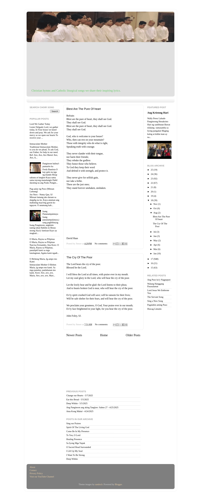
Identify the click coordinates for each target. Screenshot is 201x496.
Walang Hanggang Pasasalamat (155, 285)
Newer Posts (74, 335)
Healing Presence (74, 439)
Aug (155, 212)
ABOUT (45, 100)
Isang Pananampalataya (50, 212)
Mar (155, 249)
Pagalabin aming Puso (157, 305)
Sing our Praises (73, 423)
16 (152, 263)
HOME (32, 100)
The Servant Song (155, 297)
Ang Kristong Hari (158, 112)
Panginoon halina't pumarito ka (50, 164)
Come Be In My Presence (77, 431)
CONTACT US (61, 100)
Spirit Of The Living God (77, 427)
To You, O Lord (73, 435)
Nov (155, 204)
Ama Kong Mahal (74, 411)
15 (152, 267)
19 (152, 196)
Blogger (118, 484)
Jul (155, 232)
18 (152, 200)
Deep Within (72, 403)
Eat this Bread (72, 399)
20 (152, 191)
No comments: (101, 243)
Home (104, 335)
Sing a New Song (155, 301)
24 (152, 174)
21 (152, 187)
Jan (155, 253)
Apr (155, 245)
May (155, 240)
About (32, 467)
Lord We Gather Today (40, 124)
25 (152, 169)
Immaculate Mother (38, 144)
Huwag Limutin (154, 309)
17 (152, 259)
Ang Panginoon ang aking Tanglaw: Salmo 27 (87, 407)
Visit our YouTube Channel (42, 476)
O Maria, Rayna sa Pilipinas (42, 239)
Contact (33, 470)
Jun (155, 236)
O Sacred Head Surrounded (78, 447)
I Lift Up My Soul (74, 451)
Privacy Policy (36, 473)
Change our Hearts (74, 395)
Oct (155, 208)
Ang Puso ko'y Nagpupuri (159, 279)
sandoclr (98, 484)
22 (152, 183)
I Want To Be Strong (75, 455)
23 (152, 178)
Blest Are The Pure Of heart (84, 108)
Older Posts (133, 335)
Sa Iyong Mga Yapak (75, 443)
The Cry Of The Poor (79, 257)
